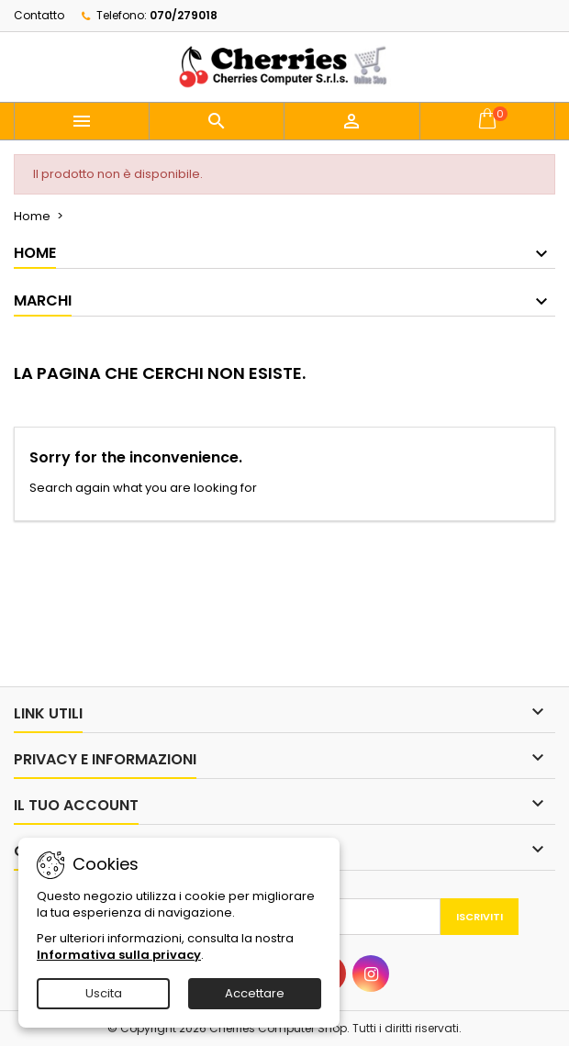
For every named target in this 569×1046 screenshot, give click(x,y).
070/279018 (184, 15)
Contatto (39, 15)
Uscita (103, 993)
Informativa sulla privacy (119, 954)
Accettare (254, 993)
